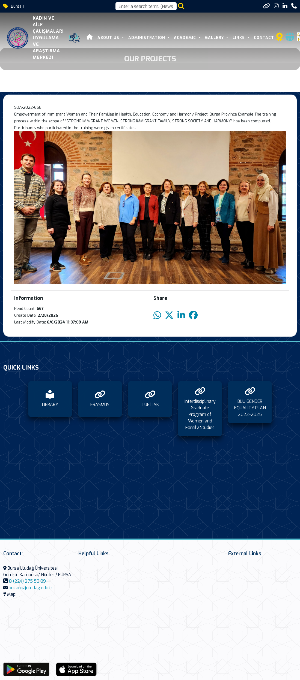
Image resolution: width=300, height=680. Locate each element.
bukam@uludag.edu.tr (30, 588)
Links (238, 37)
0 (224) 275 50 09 (27, 581)
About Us (108, 37)
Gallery (214, 37)
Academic (184, 37)
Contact (263, 37)
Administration (146, 37)
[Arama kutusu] (146, 6)
